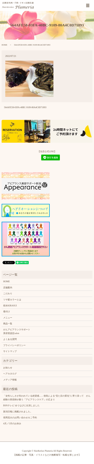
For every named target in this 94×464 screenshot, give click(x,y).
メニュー (7, 317)
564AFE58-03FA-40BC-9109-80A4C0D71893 (25, 107)
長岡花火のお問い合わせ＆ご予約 (20, 417)
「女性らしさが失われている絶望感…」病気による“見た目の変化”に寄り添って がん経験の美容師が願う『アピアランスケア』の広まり (46, 398)
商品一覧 (7, 323)
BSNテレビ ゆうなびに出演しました (21, 405)
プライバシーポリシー (14, 345)
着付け (6, 311)
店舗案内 (7, 287)
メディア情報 (10, 380)
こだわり (7, 293)
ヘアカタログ (10, 373)
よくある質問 (10, 339)
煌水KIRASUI (10, 305)
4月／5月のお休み (12, 423)
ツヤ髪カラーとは (12, 299)
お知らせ (7, 368)
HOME (4, 45)
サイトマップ (10, 351)
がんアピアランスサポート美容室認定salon (16, 331)
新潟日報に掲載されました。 (17, 411)
